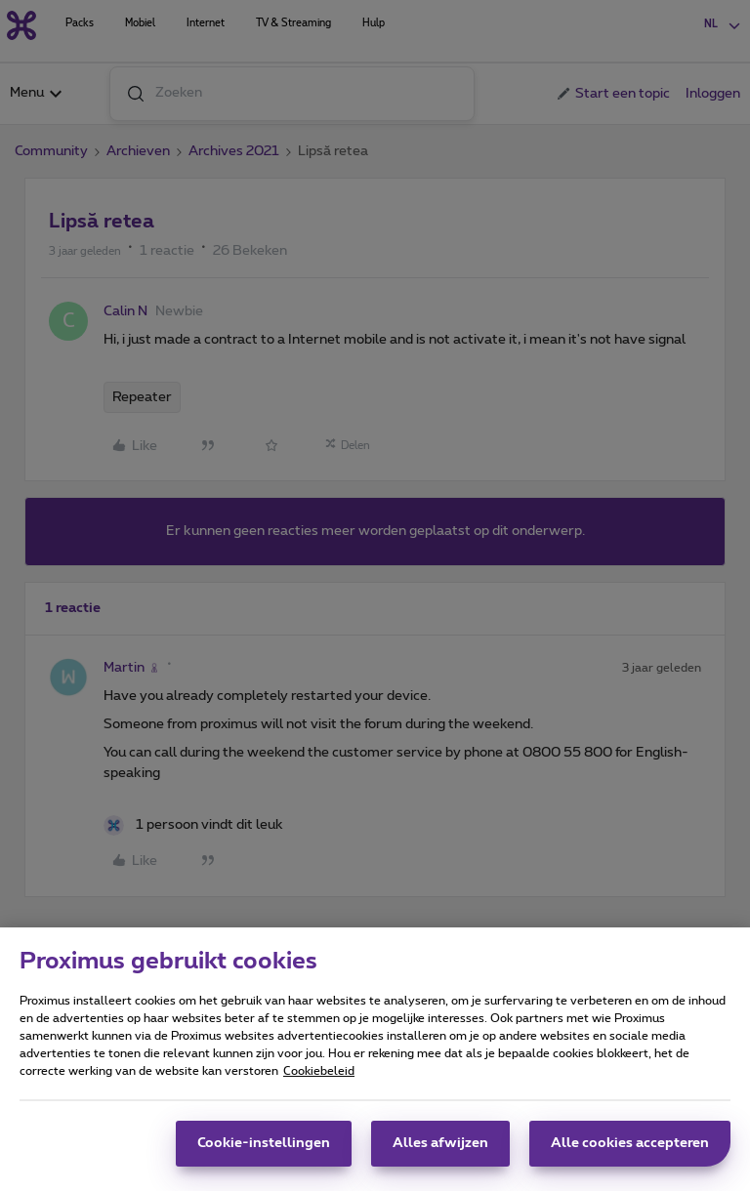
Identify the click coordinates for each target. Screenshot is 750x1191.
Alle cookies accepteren (630, 1153)
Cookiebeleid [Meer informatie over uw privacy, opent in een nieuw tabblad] (318, 1081)
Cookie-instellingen (263, 1153)
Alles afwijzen (440, 1153)
